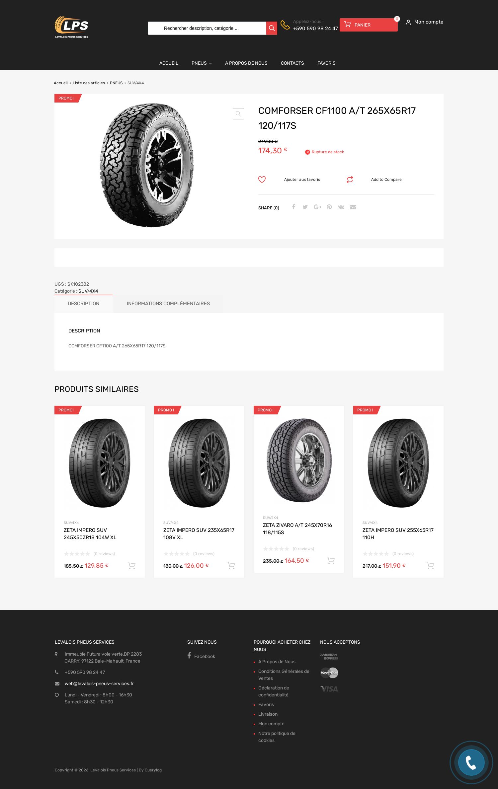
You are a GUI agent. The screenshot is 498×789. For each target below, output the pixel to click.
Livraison (268, 714)
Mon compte (271, 724)
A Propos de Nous (246, 63)
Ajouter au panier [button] (131, 565)
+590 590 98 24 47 (309, 29)
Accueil (168, 63)
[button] (238, 113)
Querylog (153, 770)
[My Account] (422, 22)
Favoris (326, 63)
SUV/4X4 (88, 291)
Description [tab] (83, 304)
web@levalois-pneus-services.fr (99, 683)
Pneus (202, 63)
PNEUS (116, 83)
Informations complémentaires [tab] (168, 304)
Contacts (292, 63)
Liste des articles (89, 83)
